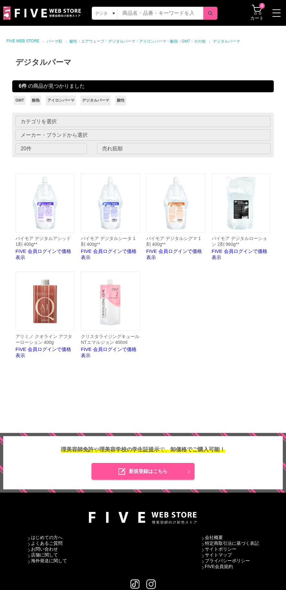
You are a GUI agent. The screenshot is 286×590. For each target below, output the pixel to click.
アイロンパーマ (60, 100)
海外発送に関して (49, 560)
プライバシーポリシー (227, 560)
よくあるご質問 (46, 543)
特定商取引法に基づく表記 (232, 543)
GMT (19, 100)
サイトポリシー (220, 549)
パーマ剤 (54, 41)
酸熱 (36, 100)
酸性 (121, 100)
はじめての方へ (46, 537)
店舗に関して (44, 554)
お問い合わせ (44, 549)
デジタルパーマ (226, 41)
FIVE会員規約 (219, 566)
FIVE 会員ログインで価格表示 (44, 217)
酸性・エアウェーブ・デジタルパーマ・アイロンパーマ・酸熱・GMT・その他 (138, 41)
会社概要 (214, 537)
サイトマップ (218, 554)
